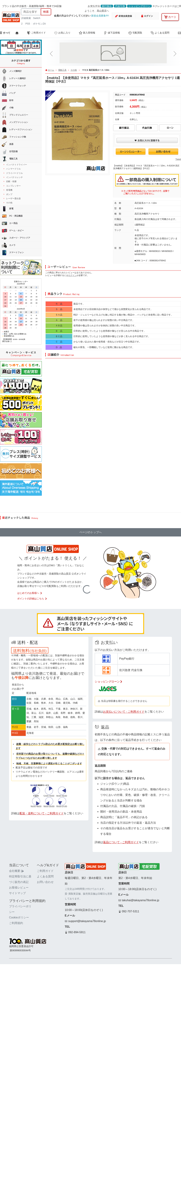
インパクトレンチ (14, 177)
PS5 (27, 23)
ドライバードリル (14, 173)
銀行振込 (107, 6)
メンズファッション (15, 122)
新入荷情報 (87, 33)
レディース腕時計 (14, 78)
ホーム (51, 70)
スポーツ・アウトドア (16, 238)
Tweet (178, 159)
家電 (7, 208)
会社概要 (16, 870)
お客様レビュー (19, 887)
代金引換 (120, 6)
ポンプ (9, 194)
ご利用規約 (16, 923)
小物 (7, 107)
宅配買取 (135, 33)
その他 (73, 70)
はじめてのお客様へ (29, 593)
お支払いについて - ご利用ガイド (123, 711)
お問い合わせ (45, 882)
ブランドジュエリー (15, 115)
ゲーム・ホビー (13, 230)
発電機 (9, 190)
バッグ (8, 93)
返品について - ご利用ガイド (121, 842)
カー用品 (10, 223)
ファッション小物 (14, 137)
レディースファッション (17, 129)
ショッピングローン (139, 6)
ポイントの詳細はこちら (32, 598)
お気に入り (62, 33)
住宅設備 (10, 151)
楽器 (7, 144)
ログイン (72, 275)
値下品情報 (112, 33)
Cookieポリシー (19, 917)
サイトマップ (17, 893)
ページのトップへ (90, 532)
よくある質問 (160, 33)
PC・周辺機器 (12, 216)
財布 (7, 100)
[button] (52, 53)
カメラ (8, 245)
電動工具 (62, 70)
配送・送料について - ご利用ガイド (41, 813)
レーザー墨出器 (13, 198)
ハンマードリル (13, 169)
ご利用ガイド (36, 33)
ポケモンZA (39, 23)
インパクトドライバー (16, 164)
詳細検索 (26, 18)
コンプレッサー (13, 186)
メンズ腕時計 (12, 71)
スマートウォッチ (14, 85)
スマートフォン (13, 252)
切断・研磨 (11, 181)
